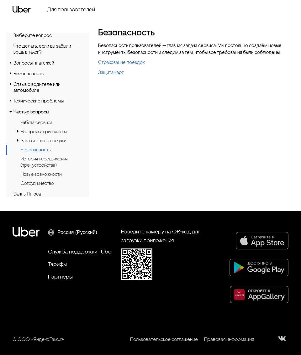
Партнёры (60, 276)
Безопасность (28, 73)
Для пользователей (71, 9)
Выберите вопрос (32, 35)
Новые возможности (41, 174)
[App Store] (262, 240)
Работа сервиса (36, 122)
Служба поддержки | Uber (80, 251)
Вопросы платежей (33, 63)
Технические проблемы (38, 101)
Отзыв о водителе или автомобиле (37, 87)
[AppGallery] (259, 294)
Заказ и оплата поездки (43, 141)
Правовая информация (229, 339)
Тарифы (57, 264)
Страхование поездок (121, 62)
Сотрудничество (37, 183)
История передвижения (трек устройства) (44, 162)
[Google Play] (259, 267)
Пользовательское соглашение (164, 339)
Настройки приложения (44, 131)
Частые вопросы (31, 112)
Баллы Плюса (27, 194)
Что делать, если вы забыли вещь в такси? (42, 49)
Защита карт (111, 72)
